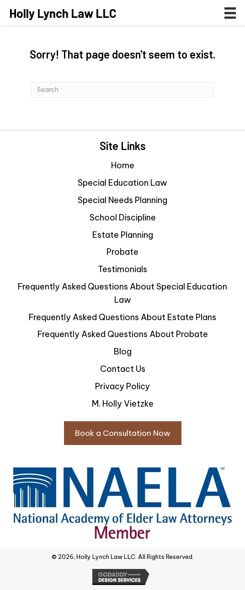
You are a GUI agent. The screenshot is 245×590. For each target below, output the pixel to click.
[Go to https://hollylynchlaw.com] (63, 13)
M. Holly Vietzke (123, 403)
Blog (123, 351)
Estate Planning (122, 235)
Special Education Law (122, 182)
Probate (122, 252)
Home (122, 165)
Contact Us (122, 369)
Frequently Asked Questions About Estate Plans (122, 317)
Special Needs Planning (122, 200)
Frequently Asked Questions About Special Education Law (122, 293)
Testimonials (122, 269)
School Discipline (123, 217)
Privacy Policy (122, 386)
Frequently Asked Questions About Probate (122, 334)
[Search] (122, 90)
